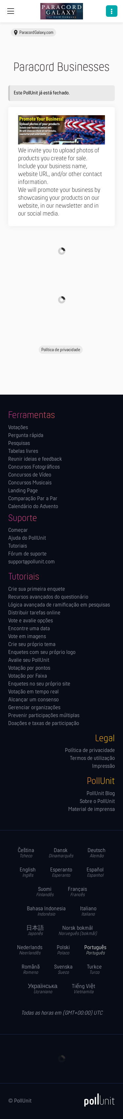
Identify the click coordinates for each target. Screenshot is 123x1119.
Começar (18, 530)
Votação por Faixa (27, 676)
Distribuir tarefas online (34, 613)
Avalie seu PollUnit (28, 661)
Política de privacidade (90, 751)
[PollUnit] (96, 1100)
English (28, 872)
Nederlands (29, 950)
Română (31, 969)
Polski (63, 950)
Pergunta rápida (25, 436)
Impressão (103, 766)
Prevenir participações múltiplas (43, 716)
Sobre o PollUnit (97, 802)
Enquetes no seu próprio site (39, 684)
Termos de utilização (92, 759)
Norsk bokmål (77, 930)
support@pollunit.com (31, 562)
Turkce (94, 969)
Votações (18, 428)
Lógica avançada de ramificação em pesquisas (59, 605)
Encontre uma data (29, 629)
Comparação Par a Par (32, 499)
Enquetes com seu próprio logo (41, 653)
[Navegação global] (10, 11)
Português (95, 950)
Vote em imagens (27, 637)
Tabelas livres (23, 452)
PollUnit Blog (101, 794)
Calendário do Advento (33, 507)
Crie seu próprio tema (31, 645)
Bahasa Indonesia (46, 911)
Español (95, 872)
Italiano (88, 911)
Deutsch (97, 853)
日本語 (35, 930)
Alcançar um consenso (33, 700)
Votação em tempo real (33, 692)
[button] (111, 11)
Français (77, 892)
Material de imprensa (91, 810)
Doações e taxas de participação (43, 724)
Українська (42, 989)
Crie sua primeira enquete (36, 589)
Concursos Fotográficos (34, 467)
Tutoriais (17, 546)
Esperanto (61, 872)
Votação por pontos (29, 668)
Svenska (63, 969)
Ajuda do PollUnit (27, 538)
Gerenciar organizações (34, 708)
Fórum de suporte (27, 554)
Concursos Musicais (29, 483)
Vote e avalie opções (30, 621)
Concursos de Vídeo (29, 475)
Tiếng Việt (83, 989)
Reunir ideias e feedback (35, 459)
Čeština (26, 853)
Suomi (44, 892)
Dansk (61, 853)
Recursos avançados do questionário (48, 597)
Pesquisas (19, 444)
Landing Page (23, 491)
